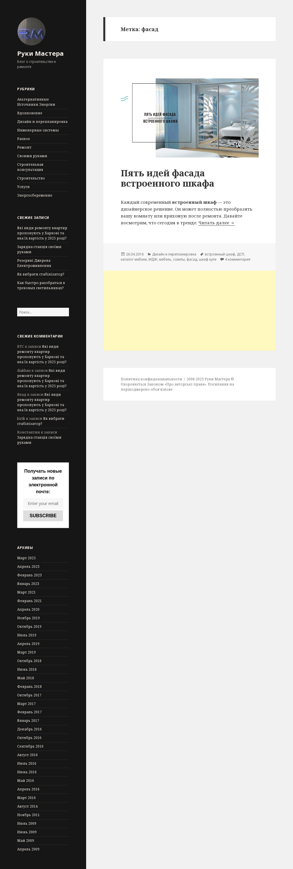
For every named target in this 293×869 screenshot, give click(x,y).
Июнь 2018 (27, 669)
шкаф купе (207, 259)
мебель (165, 259)
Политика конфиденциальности (151, 379)
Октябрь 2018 (29, 660)
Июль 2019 (26, 635)
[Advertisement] (189, 311)
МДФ (153, 259)
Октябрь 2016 (29, 737)
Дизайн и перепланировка (42, 121)
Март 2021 (26, 592)
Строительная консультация (30, 167)
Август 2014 (27, 806)
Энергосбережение (34, 195)
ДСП (240, 254)
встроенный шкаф (220, 254)
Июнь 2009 (27, 832)
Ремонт (24, 147)
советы (179, 259)
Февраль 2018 (29, 686)
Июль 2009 (26, 823)
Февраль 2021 (29, 600)
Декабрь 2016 (29, 729)
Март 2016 (26, 797)
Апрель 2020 (28, 609)
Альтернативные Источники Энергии (36, 102)
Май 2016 (25, 780)
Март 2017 (26, 703)
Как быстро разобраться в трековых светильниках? (41, 285)
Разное (23, 138)
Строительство (31, 178)
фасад (192, 259)
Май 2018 (25, 678)
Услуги (23, 186)
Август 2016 (27, 754)
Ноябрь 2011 (28, 814)
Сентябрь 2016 (30, 746)
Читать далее (216, 222)
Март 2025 (26, 558)
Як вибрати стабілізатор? (40, 274)
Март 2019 (26, 652)
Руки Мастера (40, 53)
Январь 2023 (28, 583)
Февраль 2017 (29, 712)
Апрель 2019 (28, 643)
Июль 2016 (26, 763)
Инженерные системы (38, 130)
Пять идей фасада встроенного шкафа (167, 178)
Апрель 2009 (28, 849)
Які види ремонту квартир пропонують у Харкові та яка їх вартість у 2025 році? (42, 233)
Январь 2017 (28, 720)
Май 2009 (25, 840)
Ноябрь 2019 (28, 618)
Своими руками (32, 155)
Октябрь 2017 (29, 695)
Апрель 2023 (28, 566)
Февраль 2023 (29, 575)
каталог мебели (134, 259)
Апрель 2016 (28, 789)
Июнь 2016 (27, 772)
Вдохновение (29, 113)
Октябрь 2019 (29, 626)
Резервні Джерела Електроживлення (34, 263)
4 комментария (237, 259)
